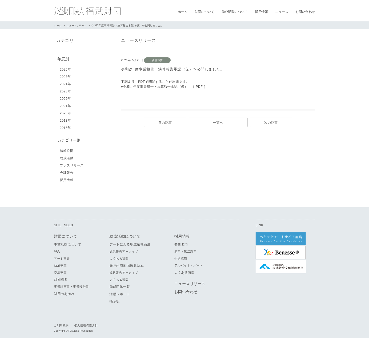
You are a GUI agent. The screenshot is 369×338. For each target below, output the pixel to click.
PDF (199, 86)
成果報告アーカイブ (123, 250)
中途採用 (180, 257)
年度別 (62, 58)
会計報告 (66, 171)
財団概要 (61, 278)
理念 (57, 250)
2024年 (65, 83)
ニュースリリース (78, 25)
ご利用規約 (61, 324)
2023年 (65, 90)
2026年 (65, 68)
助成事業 (60, 264)
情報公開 (66, 149)
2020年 (65, 112)
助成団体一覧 (119, 285)
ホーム (183, 12)
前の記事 (165, 122)
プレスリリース (72, 164)
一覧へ (218, 122)
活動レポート (119, 292)
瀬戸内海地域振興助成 (126, 264)
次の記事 (271, 122)
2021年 (65, 105)
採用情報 (261, 12)
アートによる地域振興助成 (129, 243)
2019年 (65, 119)
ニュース (281, 12)
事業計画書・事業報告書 (71, 285)
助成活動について (234, 12)
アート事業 (62, 257)
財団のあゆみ (64, 292)
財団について (204, 12)
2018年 (65, 127)
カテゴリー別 (68, 139)
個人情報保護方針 (86, 324)
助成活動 (66, 156)
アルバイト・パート (188, 264)
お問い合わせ (305, 12)
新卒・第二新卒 (185, 250)
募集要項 (181, 243)
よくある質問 (118, 257)
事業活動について (67, 243)
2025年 (65, 76)
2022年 (65, 97)
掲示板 (114, 300)
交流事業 (60, 271)
